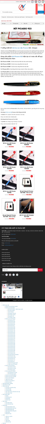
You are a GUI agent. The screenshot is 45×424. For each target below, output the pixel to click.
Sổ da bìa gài (8, 359)
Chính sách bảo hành (6, 226)
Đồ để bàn (5, 375)
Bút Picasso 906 (11, 315)
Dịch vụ (4, 415)
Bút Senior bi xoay (12, 338)
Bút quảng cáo (8, 367)
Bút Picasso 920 (11, 291)
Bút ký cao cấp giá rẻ (9, 351)
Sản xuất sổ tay (8, 363)
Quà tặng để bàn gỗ (9, 379)
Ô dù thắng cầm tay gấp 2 (10, 411)
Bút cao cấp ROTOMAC (10, 341)
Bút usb (7, 389)
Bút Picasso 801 (11, 322)
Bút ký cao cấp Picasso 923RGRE (37, 140)
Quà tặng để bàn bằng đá (10, 381)
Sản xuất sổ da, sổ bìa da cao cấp (12, 362)
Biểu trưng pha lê (9, 396)
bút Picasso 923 (17, 56)
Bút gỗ (6, 366)
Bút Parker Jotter (11, 287)
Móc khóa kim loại (9, 374)
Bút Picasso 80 (11, 296)
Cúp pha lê (7, 399)
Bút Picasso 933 (11, 302)
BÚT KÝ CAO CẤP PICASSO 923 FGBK (22, 184)
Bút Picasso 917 (11, 309)
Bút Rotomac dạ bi (12, 344)
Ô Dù (4, 406)
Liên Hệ (4, 418)
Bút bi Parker (11, 282)
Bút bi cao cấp (8, 352)
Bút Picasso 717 (11, 330)
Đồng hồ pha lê (8, 400)
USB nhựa (7, 390)
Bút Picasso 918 (11, 308)
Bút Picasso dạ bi (11, 327)
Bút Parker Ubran (11, 285)
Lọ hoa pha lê (8, 395)
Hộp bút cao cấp (8, 349)
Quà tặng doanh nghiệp (8, 353)
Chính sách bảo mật (6, 222)
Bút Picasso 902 (11, 318)
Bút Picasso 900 (11, 319)
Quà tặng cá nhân (6, 355)
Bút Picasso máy (11, 326)
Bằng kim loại (8, 384)
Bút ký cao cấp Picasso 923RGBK (22, 140)
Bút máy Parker (11, 280)
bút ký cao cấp (8, 112)
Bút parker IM (11, 286)
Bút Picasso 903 (11, 316)
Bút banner (7, 368)
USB (4, 385)
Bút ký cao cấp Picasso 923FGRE (8, 162)
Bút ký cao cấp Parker (10, 278)
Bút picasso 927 (11, 290)
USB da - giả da (8, 386)
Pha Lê (4, 393)
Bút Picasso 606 (11, 298)
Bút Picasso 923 (29, 17)
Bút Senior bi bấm (12, 337)
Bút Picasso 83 (11, 331)
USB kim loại (8, 392)
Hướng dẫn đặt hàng (6, 224)
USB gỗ (7, 388)
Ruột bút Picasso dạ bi (13, 333)
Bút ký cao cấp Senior (10, 335)
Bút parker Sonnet (12, 283)
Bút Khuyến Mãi (6, 364)
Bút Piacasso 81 (11, 329)
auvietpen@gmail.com (9, 215)
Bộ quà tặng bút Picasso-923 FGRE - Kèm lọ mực (8, 185)
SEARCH (41, 12)
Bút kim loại (7, 370)
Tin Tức (4, 417)
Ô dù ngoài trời (8, 407)
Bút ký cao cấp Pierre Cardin (11, 276)
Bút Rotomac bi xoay (12, 342)
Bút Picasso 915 (11, 311)
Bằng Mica (7, 382)
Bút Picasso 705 (11, 301)
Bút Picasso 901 (11, 294)
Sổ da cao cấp (6, 356)
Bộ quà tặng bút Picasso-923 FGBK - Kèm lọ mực (37, 163)
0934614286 (13, 204)
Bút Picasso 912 (11, 312)
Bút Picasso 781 (11, 300)
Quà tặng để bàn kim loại (10, 378)
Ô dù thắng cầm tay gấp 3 (10, 410)
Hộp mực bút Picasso (12, 334)
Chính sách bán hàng (6, 230)
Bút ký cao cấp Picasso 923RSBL (8, 140)
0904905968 (13, 209)
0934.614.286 (23, 1)
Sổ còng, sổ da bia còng (10, 357)
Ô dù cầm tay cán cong (10, 408)
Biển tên (7, 403)
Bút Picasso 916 (11, 323)
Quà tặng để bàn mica (10, 377)
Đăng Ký (40, 240)
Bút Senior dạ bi (11, 340)
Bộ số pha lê (8, 397)
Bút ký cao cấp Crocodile (10, 346)
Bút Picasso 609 (11, 297)
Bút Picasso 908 (11, 313)
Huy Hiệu (5, 401)
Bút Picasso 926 (11, 305)
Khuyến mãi (5, 414)
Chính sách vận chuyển (6, 228)
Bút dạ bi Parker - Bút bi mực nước (15, 279)
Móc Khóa (5, 371)
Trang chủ (4, 17)
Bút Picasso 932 (11, 304)
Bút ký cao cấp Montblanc (10, 345)
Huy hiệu (7, 404)
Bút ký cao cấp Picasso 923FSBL (22, 162)
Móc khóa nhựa (8, 373)
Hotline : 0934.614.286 (10, 421)
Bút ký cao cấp (10, 17)
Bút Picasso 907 (11, 293)
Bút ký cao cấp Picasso (20, 17)
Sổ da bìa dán (8, 360)
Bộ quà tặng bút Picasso (13, 324)
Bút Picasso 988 (11, 320)
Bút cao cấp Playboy (9, 348)
